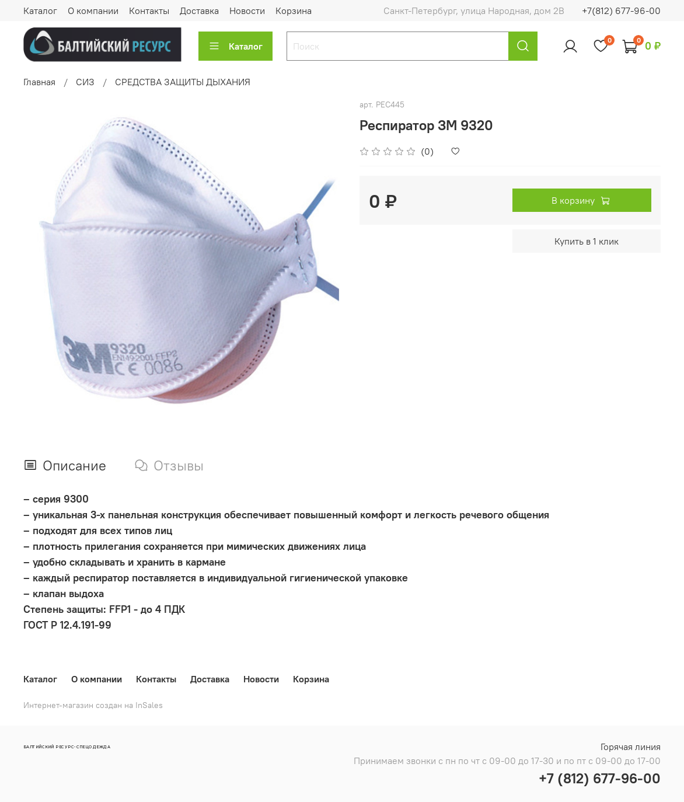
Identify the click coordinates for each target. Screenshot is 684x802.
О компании (93, 10)
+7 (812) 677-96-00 (600, 778)
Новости (247, 10)
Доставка (199, 10)
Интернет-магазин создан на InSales (93, 705)
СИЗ (85, 82)
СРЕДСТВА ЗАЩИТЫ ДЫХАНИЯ (182, 82)
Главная (39, 82)
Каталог (40, 10)
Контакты (149, 10)
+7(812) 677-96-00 (621, 10)
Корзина (293, 10)
